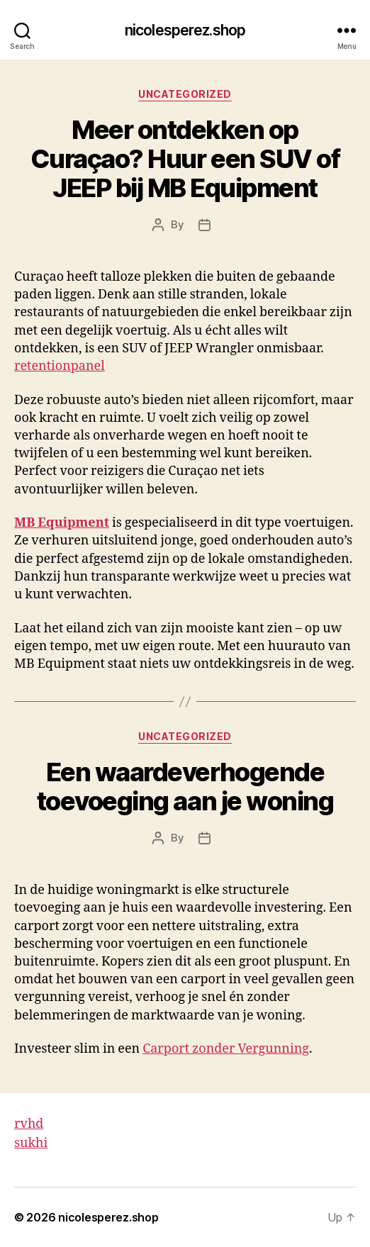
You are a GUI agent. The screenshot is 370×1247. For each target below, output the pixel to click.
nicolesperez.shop (185, 30)
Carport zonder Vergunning (225, 1049)
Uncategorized (185, 94)
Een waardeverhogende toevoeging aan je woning (185, 786)
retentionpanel (59, 366)
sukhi (30, 1143)
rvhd (28, 1124)
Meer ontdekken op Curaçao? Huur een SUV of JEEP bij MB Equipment (185, 158)
